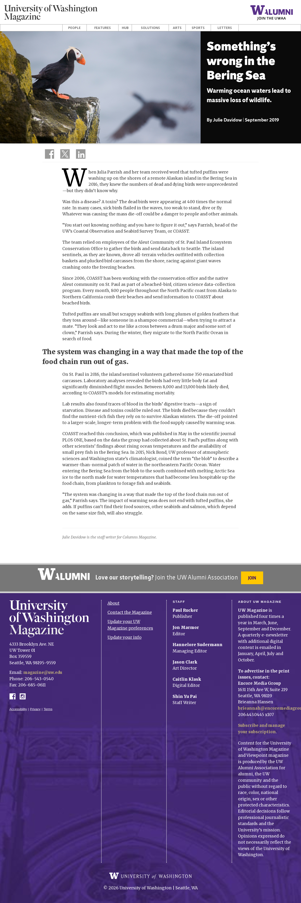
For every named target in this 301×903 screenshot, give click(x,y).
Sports (198, 28)
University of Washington (150, 876)
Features (102, 28)
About (113, 601)
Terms (48, 707)
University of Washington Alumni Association (63, 574)
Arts (177, 28)
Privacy (35, 707)
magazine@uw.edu (43, 671)
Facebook (14, 694)
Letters (225, 28)
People (74, 28)
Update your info (124, 636)
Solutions (150, 28)
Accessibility (18, 707)
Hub (125, 28)
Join (253, 577)
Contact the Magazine (129, 611)
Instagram (24, 694)
